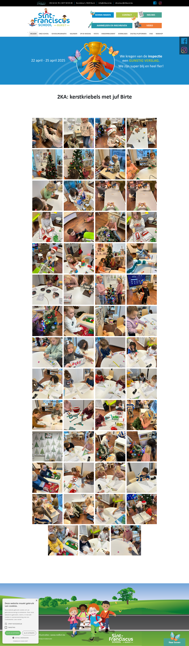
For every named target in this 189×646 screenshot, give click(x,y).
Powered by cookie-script (20, 641)
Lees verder (18, 619)
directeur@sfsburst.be (124, 3)
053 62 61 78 (54, 3)
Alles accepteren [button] (12, 633)
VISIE (151, 34)
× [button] (36, 601)
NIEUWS (147, 14)
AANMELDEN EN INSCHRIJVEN (109, 25)
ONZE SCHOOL (44, 34)
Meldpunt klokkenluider (45, 639)
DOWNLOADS (122, 34)
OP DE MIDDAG (85, 34)
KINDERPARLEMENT (108, 34)
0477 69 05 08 (66, 3)
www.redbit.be (57, 635)
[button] (20, 637)
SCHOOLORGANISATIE (59, 34)
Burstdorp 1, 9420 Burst (85, 3)
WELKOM (33, 34)
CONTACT (129, 16)
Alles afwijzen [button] (29, 633)
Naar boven (174, 641)
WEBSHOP (159, 34)
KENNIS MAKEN (101, 14)
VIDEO (145, 25)
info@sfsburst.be (105, 3)
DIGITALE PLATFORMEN (138, 34)
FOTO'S (96, 34)
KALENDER (73, 34)
